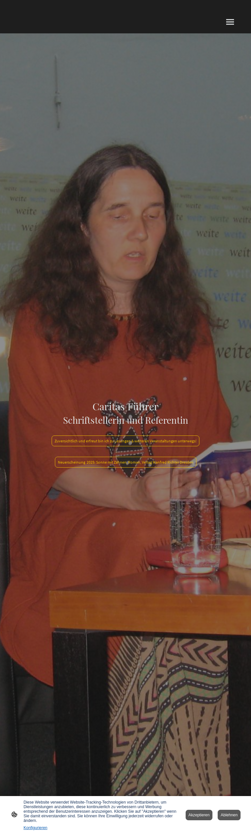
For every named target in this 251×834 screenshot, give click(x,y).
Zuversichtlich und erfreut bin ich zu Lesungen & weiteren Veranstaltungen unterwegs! (125, 440)
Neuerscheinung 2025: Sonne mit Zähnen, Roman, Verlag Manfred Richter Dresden (125, 462)
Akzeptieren (199, 815)
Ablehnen (229, 815)
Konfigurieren (35, 827)
